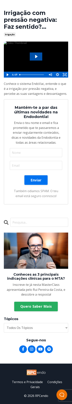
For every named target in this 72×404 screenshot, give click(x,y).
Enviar (36, 180)
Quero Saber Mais (36, 306)
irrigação (10, 34)
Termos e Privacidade (27, 382)
